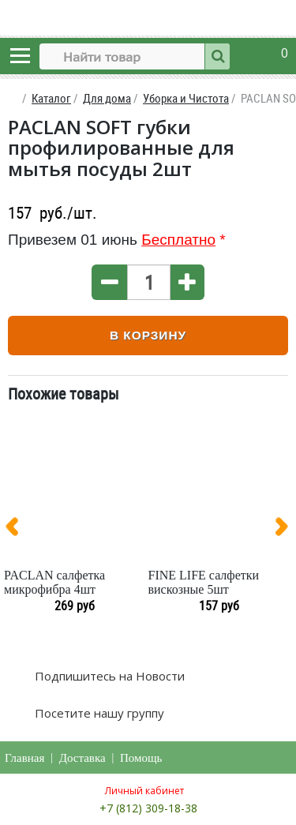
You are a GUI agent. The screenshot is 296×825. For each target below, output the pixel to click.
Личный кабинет (144, 790)
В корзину (148, 335)
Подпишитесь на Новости (108, 676)
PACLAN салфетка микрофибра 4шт (54, 582)
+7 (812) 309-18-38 (148, 808)
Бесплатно (178, 239)
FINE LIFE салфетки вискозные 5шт (204, 582)
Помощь (141, 758)
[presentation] (18, 530)
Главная (24, 758)
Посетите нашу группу (98, 713)
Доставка (82, 758)
